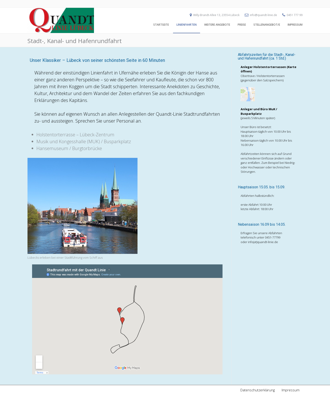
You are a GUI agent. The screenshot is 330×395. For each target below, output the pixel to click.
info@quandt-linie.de (263, 15)
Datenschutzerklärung (257, 390)
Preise (242, 25)
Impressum (295, 25)
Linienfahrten (186, 25)
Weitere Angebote (217, 25)
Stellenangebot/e (266, 25)
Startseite (161, 25)
